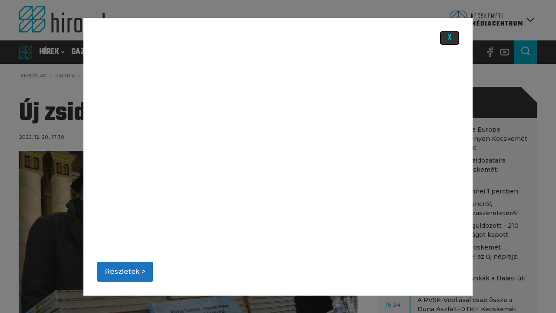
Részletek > (125, 271)
